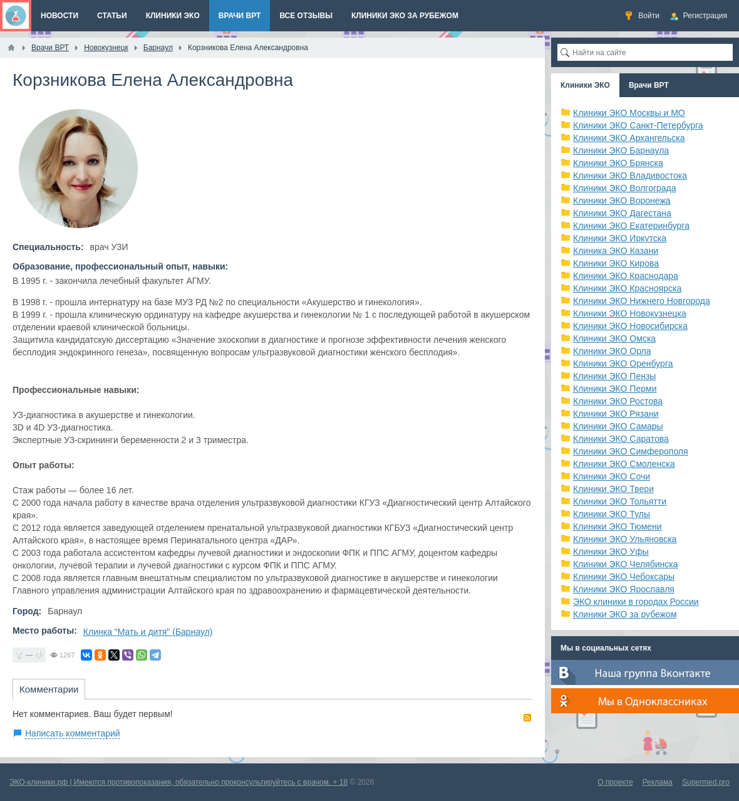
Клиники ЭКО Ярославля (623, 589)
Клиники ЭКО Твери (613, 489)
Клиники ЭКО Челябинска (625, 564)
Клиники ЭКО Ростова (618, 401)
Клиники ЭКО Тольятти (619, 501)
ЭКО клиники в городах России (636, 602)
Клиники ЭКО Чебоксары (623, 577)
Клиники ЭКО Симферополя (630, 451)
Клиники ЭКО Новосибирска (630, 326)
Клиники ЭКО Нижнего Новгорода (641, 301)
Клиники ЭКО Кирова (616, 263)
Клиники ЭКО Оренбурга (623, 364)
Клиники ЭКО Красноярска (627, 288)
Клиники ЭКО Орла (612, 351)
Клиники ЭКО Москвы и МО (629, 113)
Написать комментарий (72, 733)
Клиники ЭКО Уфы (611, 552)
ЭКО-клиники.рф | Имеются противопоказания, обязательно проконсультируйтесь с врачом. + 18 (178, 782)
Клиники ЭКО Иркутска (619, 238)
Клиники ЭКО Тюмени (617, 526)
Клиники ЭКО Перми (614, 389)
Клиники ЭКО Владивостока (630, 175)
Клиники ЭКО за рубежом (625, 614)
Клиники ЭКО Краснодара (625, 276)
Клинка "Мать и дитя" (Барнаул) (148, 632)
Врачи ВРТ (649, 85)
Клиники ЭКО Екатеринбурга (631, 226)
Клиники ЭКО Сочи (611, 476)
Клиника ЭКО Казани (615, 251)
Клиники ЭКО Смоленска (624, 464)
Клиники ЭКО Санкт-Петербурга (638, 125)
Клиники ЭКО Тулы (611, 514)
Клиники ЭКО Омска (614, 338)
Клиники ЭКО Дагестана (622, 213)
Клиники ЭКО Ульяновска (624, 539)
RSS (527, 718)
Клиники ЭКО (585, 85)
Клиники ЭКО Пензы (614, 376)
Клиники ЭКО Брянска (618, 163)
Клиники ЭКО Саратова (621, 439)
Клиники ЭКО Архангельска (629, 138)
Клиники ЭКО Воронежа (622, 201)
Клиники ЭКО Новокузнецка (629, 313)
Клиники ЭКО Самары (618, 426)
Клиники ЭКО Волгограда (624, 188)
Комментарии (48, 689)
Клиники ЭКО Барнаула (621, 150)
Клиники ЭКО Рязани (616, 414)
